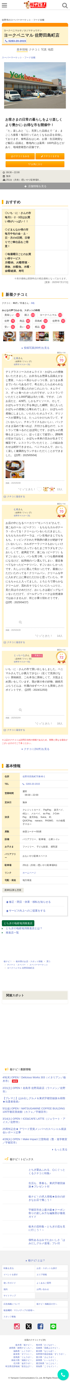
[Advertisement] (35, 1038)
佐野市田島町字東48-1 (34, 776)
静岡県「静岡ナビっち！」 (21, 1348)
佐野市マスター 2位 (22, 364)
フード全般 (29, 57)
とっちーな (19, 655)
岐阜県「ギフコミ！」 (23, 1354)
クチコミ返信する (14, 496)
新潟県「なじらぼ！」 (46, 1351)
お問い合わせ (43, 1289)
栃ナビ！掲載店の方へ (47, 1304)
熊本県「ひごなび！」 (46, 1345)
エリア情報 (42, 1274)
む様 (16, 358)
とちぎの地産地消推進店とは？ (22, 928)
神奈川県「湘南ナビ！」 (22, 1360)
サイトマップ (10, 1295)
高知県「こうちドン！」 (47, 1366)
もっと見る (59, 1149)
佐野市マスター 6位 (22, 662)
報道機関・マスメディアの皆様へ (19, 1310)
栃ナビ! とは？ (35, 1260)
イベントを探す (11, 1274)
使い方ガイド (10, 1283)
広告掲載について (12, 1304)
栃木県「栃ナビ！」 (24, 1345)
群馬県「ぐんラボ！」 (23, 1357)
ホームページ (29, 872)
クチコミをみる (20, 156)
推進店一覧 (10, 932)
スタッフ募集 (10, 1316)
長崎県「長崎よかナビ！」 (48, 1348)
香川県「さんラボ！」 (46, 1357)
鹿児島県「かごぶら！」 (47, 1363)
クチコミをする (50, 156)
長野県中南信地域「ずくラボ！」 (51, 1354)
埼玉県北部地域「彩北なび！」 (19, 1366)
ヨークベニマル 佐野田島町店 (31, 35)
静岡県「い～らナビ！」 (47, 1360)
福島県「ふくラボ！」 (23, 1351)
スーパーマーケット (12, 57)
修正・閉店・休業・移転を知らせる (28, 901)
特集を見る (9, 1268)
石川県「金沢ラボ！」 (23, 1363)
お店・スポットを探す (47, 1268)
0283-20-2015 (15, 41)
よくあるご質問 (44, 1283)
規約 (6, 1289)
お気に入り (35, 164)
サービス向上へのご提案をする (26, 910)
